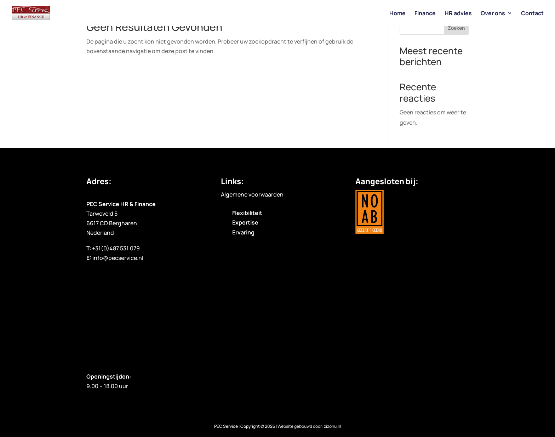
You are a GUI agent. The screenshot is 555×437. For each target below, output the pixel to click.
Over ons (493, 14)
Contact (532, 14)
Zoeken (456, 27)
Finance (425, 14)
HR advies (458, 14)
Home (397, 14)
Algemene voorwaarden (252, 194)
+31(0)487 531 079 (116, 248)
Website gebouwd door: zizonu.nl (309, 426)
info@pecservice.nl (117, 258)
